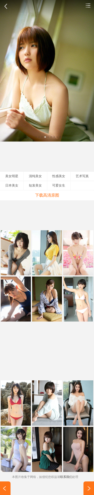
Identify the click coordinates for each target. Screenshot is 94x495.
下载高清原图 (47, 195)
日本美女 (11, 185)
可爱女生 (58, 185)
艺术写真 (82, 176)
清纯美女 (88, 5)
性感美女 (58, 176)
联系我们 (66, 477)
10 (63, 137)
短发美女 (35, 185)
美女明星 (11, 176)
